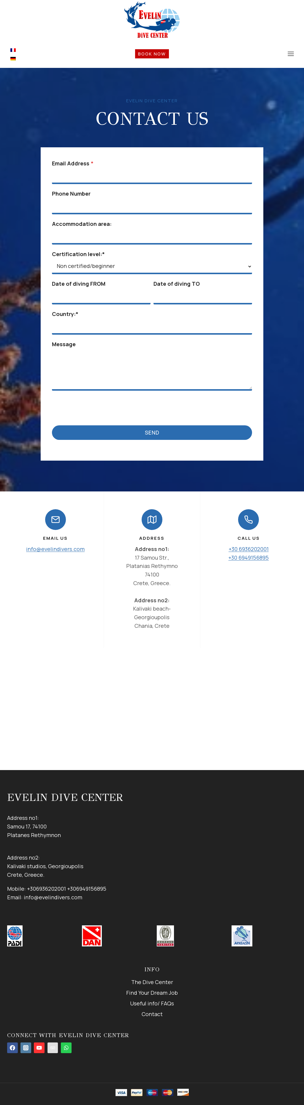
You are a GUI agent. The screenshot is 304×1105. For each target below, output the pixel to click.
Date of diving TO (176, 284)
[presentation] (98, 407)
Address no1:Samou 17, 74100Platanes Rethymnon (34, 826)
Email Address (73, 163)
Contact (152, 1014)
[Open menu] (290, 53)
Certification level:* (79, 254)
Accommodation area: (82, 224)
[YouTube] (39, 1047)
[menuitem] (13, 49)
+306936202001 (46, 888)
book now (152, 54)
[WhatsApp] (66, 1047)
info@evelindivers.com (55, 550)
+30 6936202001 (249, 550)
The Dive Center (152, 982)
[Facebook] (12, 1047)
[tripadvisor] (53, 1047)
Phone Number (72, 194)
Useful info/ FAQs (152, 1003)
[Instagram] (25, 1047)
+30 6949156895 (248, 558)
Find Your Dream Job (152, 992)
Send (152, 433)
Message (64, 344)
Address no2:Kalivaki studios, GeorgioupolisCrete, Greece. (45, 866)
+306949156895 (86, 888)
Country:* (66, 314)
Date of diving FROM (79, 284)
